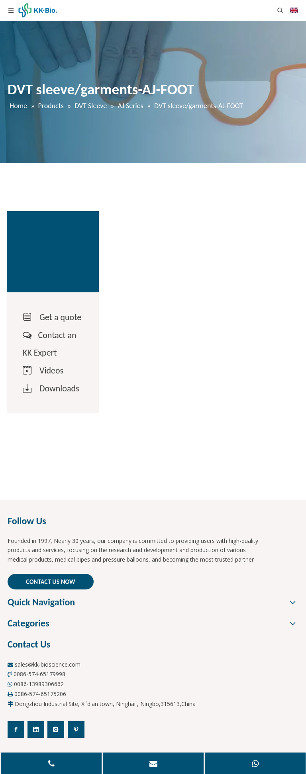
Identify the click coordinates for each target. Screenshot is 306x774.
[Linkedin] (35, 729)
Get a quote (60, 317)
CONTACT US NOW (50, 581)
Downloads (59, 388)
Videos (51, 370)
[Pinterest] (76, 729)
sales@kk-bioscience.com (47, 664)
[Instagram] (55, 729)
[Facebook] (16, 729)
